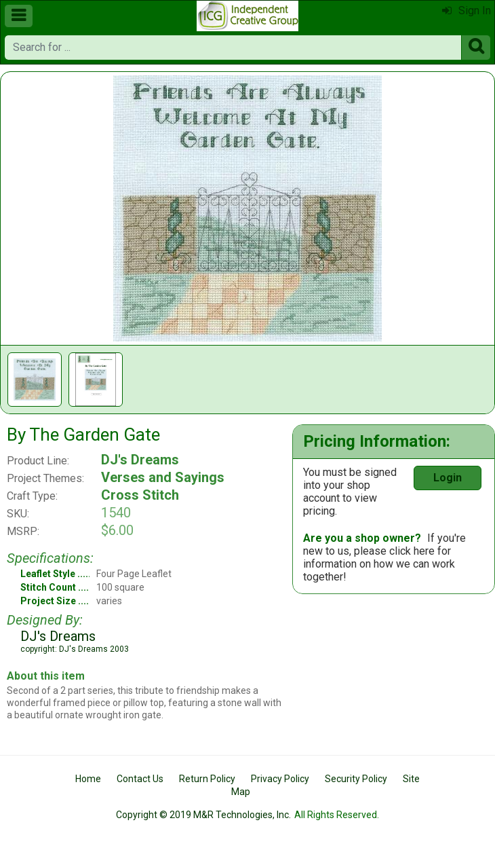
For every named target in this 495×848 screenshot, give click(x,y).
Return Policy (207, 778)
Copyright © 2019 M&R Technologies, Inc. (203, 814)
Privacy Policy (280, 778)
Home (88, 778)
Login (447, 477)
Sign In (466, 10)
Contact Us (140, 778)
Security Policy (356, 778)
